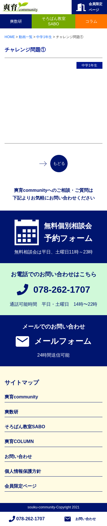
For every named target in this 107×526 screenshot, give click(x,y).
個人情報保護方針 (23, 471)
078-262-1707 (61, 289)
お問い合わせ (85, 519)
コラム (91, 21)
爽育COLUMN (19, 441)
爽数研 (16, 21)
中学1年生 (89, 65)
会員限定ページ (21, 486)
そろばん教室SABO (54, 21)
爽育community (21, 396)
